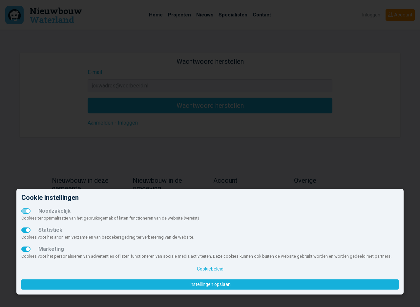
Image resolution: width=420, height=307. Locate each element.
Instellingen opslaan (210, 284)
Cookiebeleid (210, 269)
